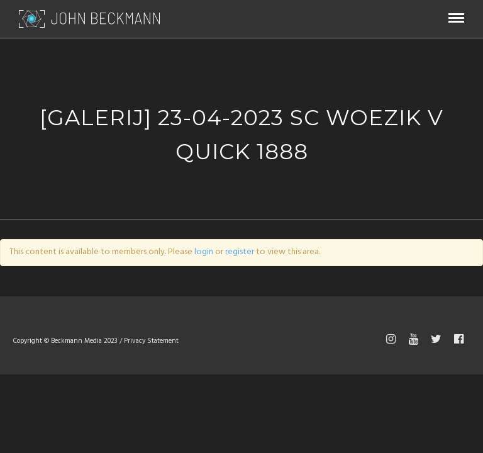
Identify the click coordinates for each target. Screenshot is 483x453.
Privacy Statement (151, 341)
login (203, 252)
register (239, 252)
